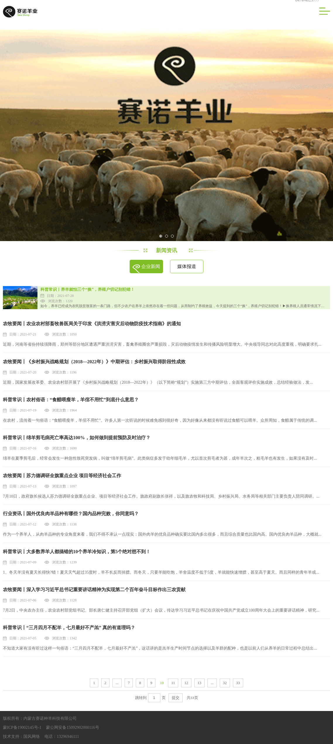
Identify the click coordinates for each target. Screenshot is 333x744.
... (117, 683)
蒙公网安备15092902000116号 (72, 727)
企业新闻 (150, 266)
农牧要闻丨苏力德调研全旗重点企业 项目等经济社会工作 (62, 475)
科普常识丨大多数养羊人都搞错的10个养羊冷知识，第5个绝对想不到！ (76, 551)
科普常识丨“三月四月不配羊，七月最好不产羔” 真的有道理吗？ (69, 627)
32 (225, 683)
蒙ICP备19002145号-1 (22, 727)
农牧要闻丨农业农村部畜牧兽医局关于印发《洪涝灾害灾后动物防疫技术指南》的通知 (92, 323)
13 (199, 683)
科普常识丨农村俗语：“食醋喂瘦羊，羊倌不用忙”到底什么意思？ (71, 399)
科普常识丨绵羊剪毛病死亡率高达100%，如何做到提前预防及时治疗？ (76, 437)
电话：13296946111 (61, 736)
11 (173, 683)
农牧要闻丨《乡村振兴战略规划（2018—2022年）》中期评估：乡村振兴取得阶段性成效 (94, 361)
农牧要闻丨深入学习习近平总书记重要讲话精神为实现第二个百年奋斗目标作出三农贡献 (94, 589)
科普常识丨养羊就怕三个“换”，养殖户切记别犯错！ (87, 289)
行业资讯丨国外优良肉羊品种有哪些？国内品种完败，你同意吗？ (71, 513)
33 (238, 683)
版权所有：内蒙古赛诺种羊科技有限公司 (40, 718)
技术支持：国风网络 (21, 736)
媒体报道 (186, 266)
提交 (175, 697)
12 (186, 683)
